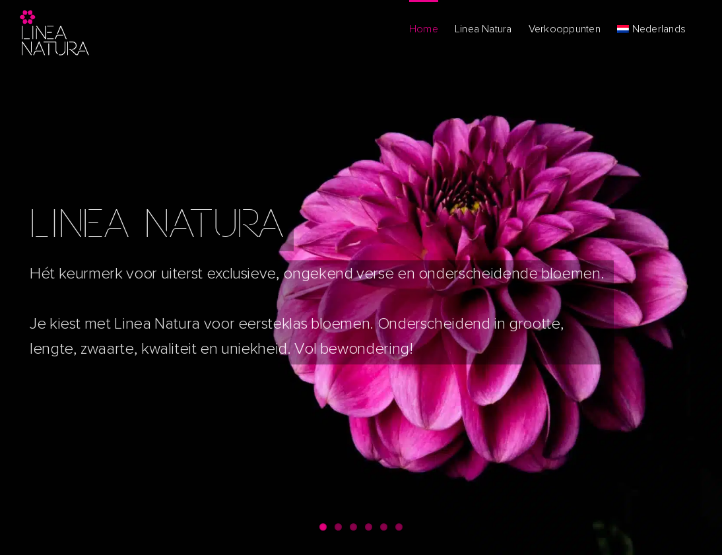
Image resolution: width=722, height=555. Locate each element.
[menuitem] (651, 27)
